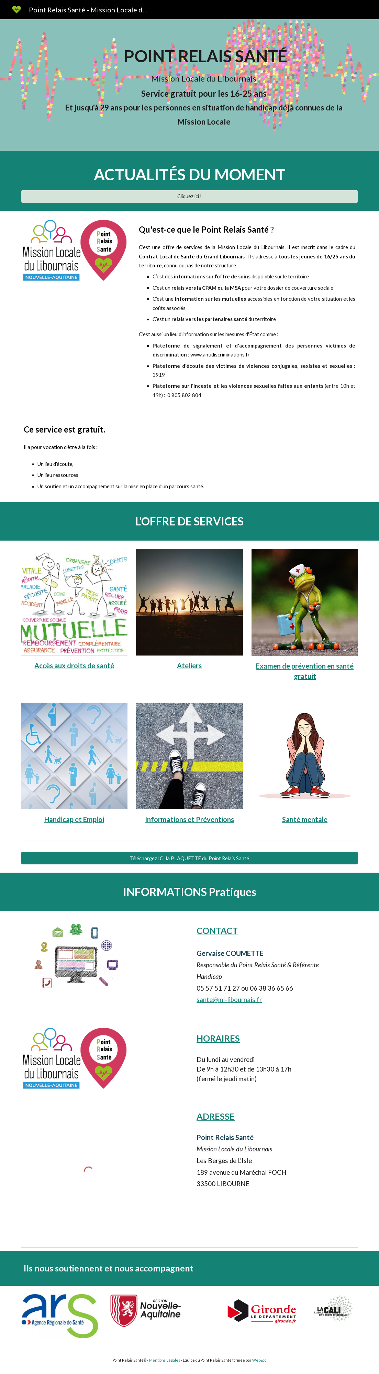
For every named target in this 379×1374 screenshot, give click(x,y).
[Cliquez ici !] (189, 196)
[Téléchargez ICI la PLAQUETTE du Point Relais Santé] (189, 858)
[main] (203, 85)
